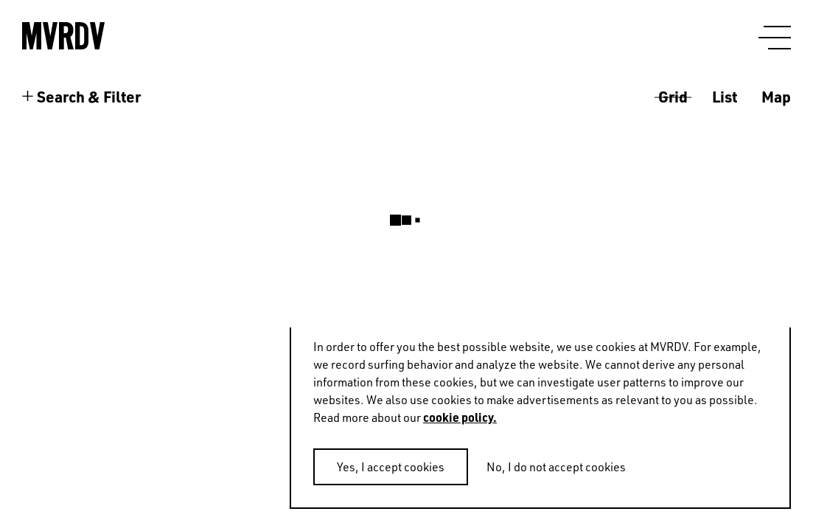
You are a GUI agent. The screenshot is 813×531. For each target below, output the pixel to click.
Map (776, 96)
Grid (673, 96)
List (724, 96)
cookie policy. (460, 417)
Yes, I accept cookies (390, 466)
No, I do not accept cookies (556, 466)
